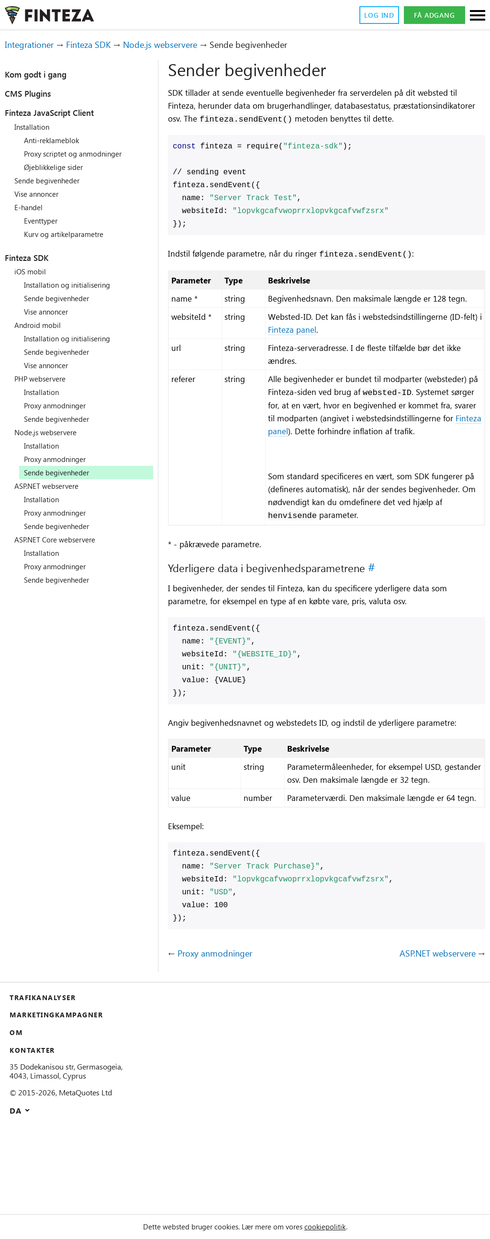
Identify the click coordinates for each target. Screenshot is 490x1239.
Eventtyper (44, 220)
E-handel (30, 207)
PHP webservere (43, 378)
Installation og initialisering (72, 285)
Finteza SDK (99, 45)
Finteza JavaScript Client (61, 112)
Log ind (376, 15)
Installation (34, 127)
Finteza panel (334, 357)
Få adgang (434, 15)
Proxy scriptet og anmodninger (79, 153)
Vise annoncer (39, 194)
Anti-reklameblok (54, 140)
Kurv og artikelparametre (69, 234)
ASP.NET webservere (51, 486)
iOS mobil (31, 271)
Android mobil (39, 325)
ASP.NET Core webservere (60, 539)
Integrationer (33, 45)
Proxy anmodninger (59, 405)
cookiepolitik (336, 1226)
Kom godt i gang (42, 74)
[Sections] (477, 16)
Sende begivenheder (51, 180)
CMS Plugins (33, 93)
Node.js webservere (180, 45)
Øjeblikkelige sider (57, 167)
